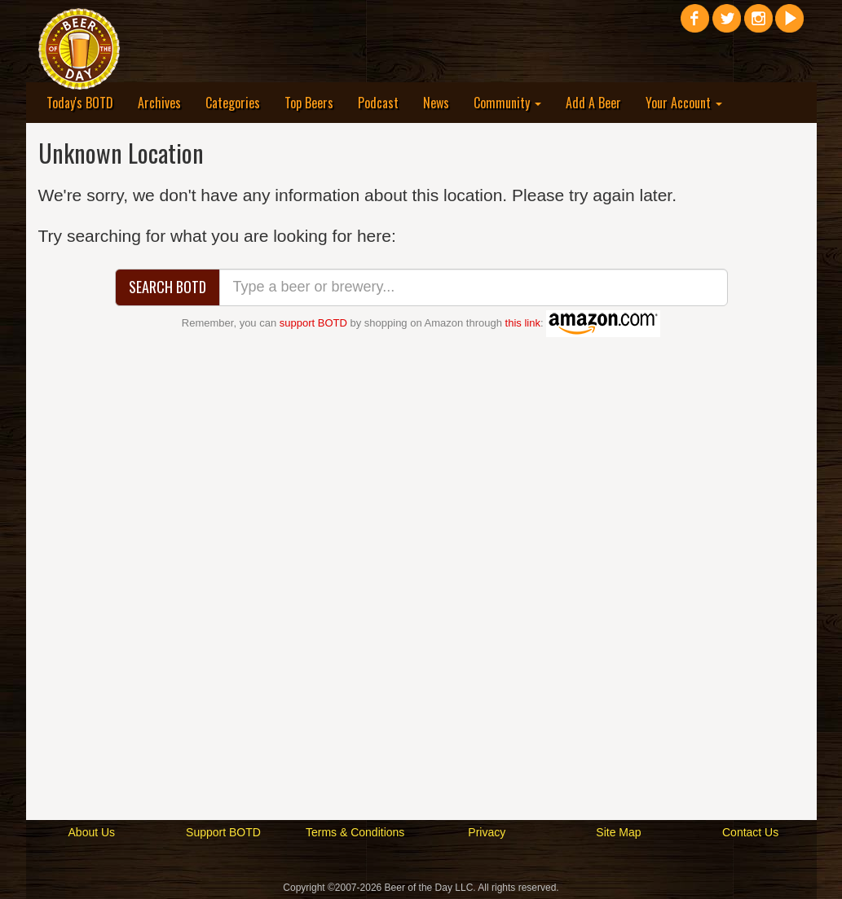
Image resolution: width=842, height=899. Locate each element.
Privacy (486, 832)
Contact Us (750, 832)
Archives (159, 102)
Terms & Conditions (355, 832)
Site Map (618, 832)
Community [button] (507, 102)
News (436, 102)
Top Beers (308, 102)
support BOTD (313, 323)
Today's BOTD (79, 102)
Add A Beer (593, 102)
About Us (92, 832)
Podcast (378, 102)
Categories (232, 102)
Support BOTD (223, 832)
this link (522, 323)
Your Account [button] (684, 102)
